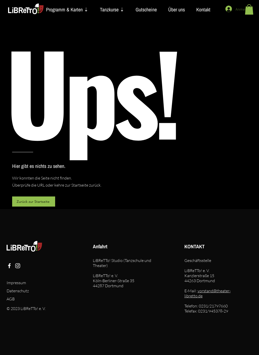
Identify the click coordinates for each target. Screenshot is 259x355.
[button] (249, 9)
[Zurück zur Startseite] (33, 201)
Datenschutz (18, 290)
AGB (11, 298)
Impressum (16, 282)
